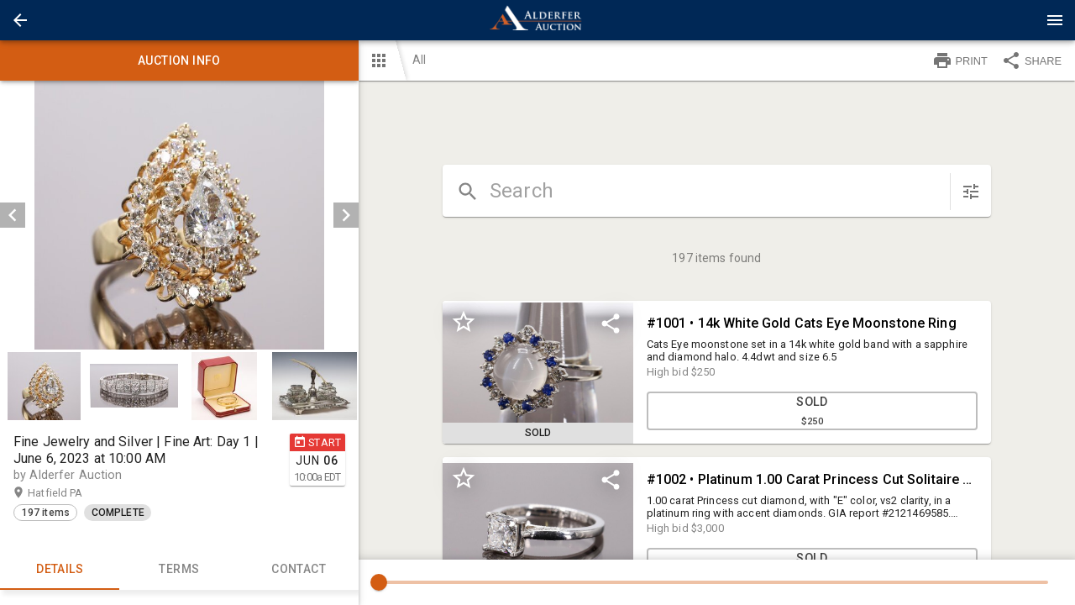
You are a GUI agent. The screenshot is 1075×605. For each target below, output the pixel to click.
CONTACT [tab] (298, 570)
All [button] (419, 59)
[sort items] (971, 191)
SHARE (1031, 60)
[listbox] (179, 215)
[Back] (20, 20)
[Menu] (1055, 20)
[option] (179, 215)
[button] (20, 20)
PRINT (960, 60)
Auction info (179, 60)
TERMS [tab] (179, 570)
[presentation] (537, 20)
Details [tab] (59, 570)
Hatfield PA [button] (71, 493)
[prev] (12, 215)
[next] (346, 215)
